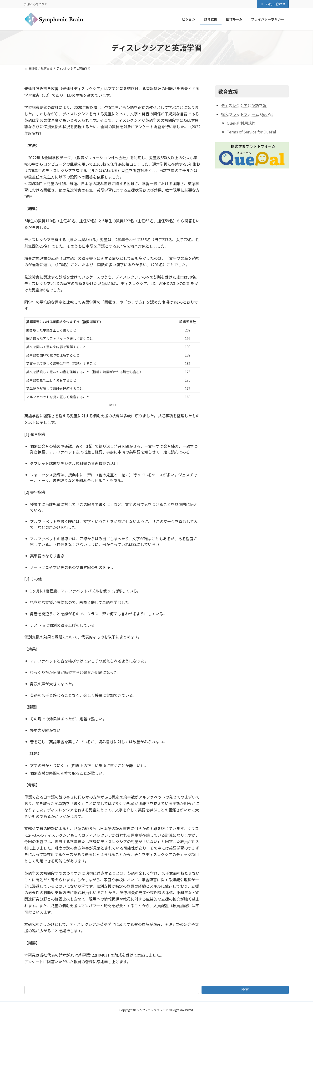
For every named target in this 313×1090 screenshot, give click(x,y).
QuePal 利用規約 (241, 123)
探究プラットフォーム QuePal (247, 114)
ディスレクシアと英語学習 (244, 105)
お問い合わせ (273, 3)
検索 (245, 990)
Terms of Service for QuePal (251, 132)
